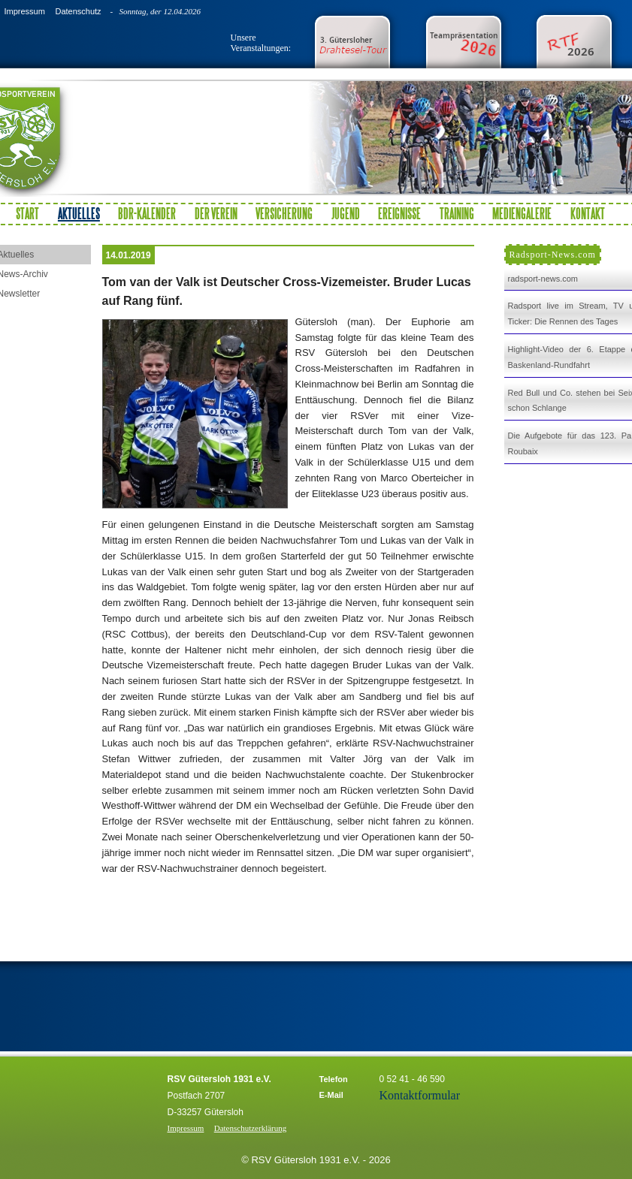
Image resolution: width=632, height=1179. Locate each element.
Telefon (333, 1079)
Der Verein (216, 213)
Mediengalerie (522, 213)
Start (27, 213)
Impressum (24, 11)
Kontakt (587, 213)
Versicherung (284, 213)
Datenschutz (78, 11)
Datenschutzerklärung (250, 1127)
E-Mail (331, 1094)
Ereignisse (399, 213)
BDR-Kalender (147, 213)
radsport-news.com (543, 278)
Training (457, 213)
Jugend (345, 213)
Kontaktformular (420, 1095)
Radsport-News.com (553, 254)
